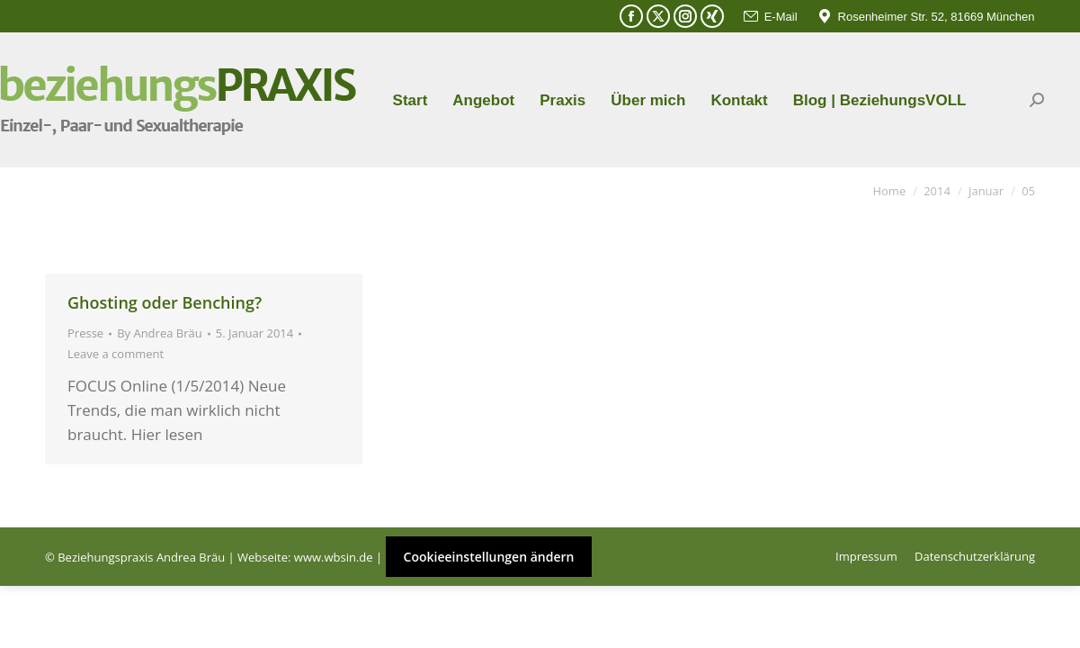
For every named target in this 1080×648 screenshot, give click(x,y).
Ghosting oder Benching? (164, 302)
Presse (85, 333)
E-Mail (770, 16)
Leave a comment (115, 354)
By (159, 333)
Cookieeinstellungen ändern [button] (489, 556)
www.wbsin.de (333, 557)
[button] (39, 608)
